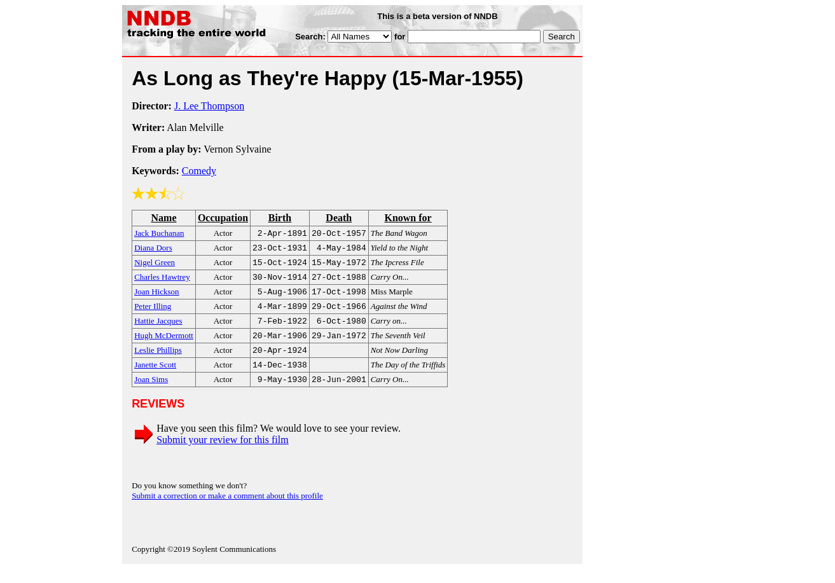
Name (164, 217)
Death (339, 217)
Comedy (199, 170)
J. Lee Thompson (209, 105)
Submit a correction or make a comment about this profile (227, 509)
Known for (407, 217)
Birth (279, 217)
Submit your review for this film (222, 453)
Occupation (223, 217)
